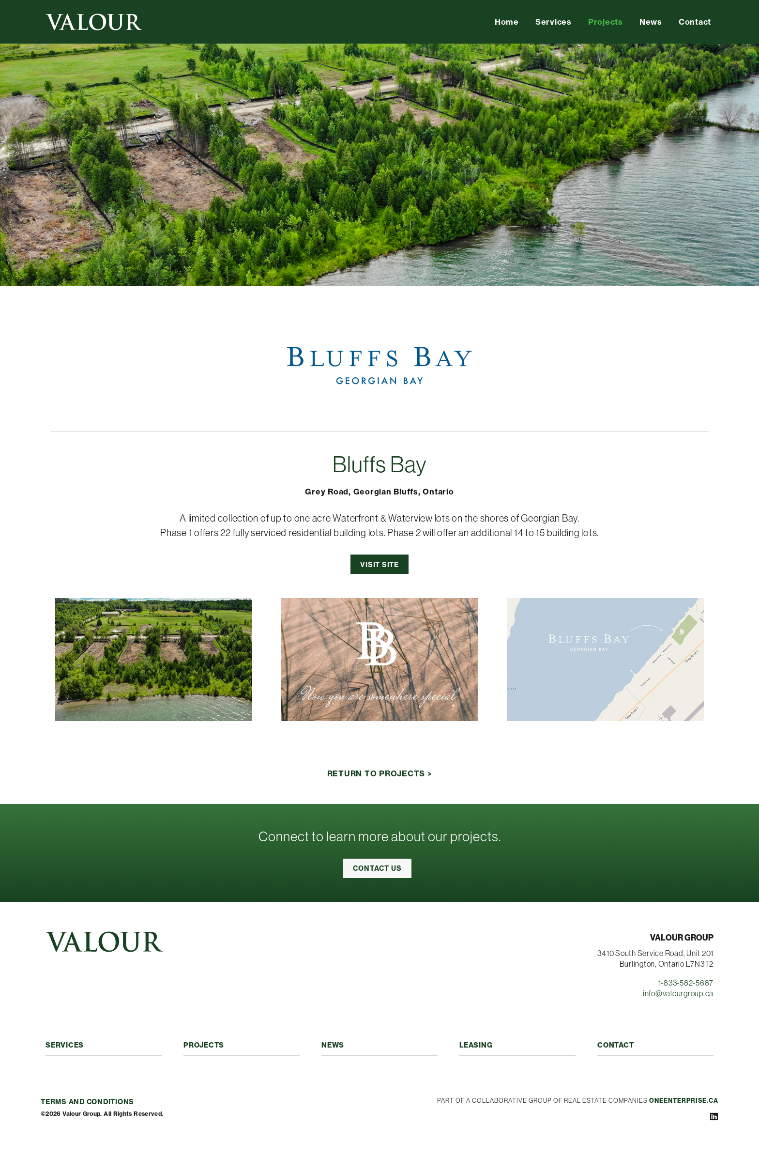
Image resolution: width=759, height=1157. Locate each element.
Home (507, 22)
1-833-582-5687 (686, 982)
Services (553, 22)
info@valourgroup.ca (678, 993)
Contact (695, 22)
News (650, 22)
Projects (605, 22)
